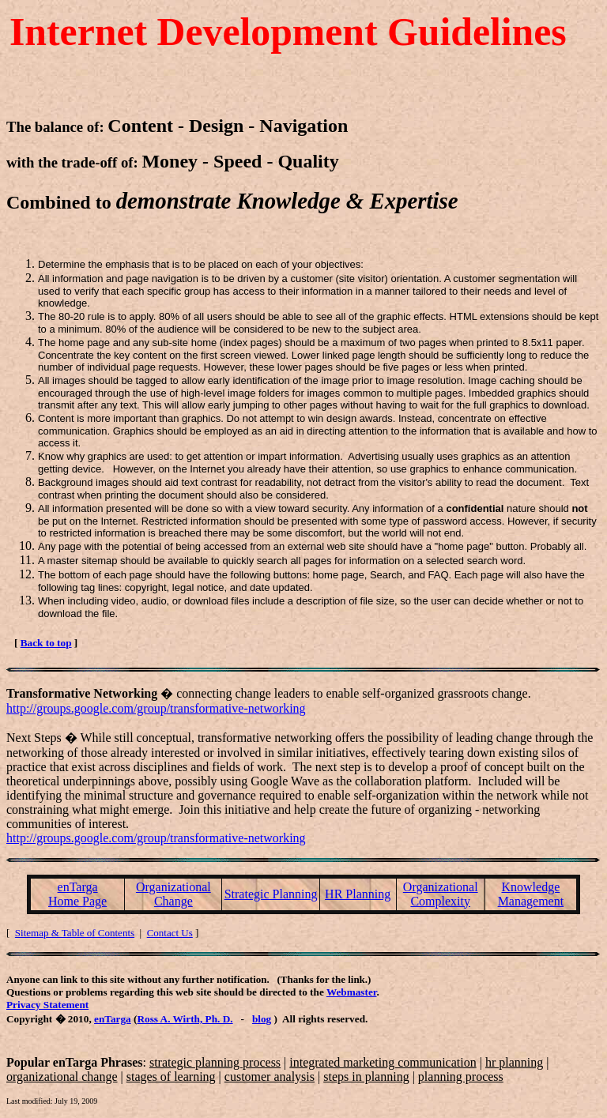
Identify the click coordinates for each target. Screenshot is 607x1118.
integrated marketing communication (382, 1062)
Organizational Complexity (440, 894)
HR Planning (357, 894)
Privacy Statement (47, 1005)
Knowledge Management (531, 894)
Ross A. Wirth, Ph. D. (184, 1019)
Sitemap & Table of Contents (74, 933)
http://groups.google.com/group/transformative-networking (156, 708)
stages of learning (171, 1076)
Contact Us (170, 933)
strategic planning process (215, 1062)
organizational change (62, 1076)
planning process (460, 1076)
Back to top (46, 643)
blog (261, 1019)
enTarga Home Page (77, 894)
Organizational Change (173, 894)
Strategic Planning (271, 894)
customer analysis (269, 1076)
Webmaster (351, 992)
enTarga (112, 1019)
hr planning (514, 1062)
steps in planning (366, 1076)
